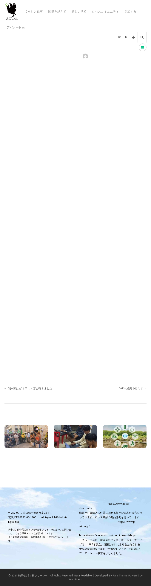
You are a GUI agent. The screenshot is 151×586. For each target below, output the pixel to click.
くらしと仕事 (34, 11)
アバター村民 (16, 27)
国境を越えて (57, 11)
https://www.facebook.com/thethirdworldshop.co (108, 535)
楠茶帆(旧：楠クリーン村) (33, 575)
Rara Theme (120, 575)
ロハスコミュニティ (105, 11)
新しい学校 (79, 11)
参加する (130, 11)
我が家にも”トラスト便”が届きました (30, 388)
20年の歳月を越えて (131, 388)
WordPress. (75, 579)
